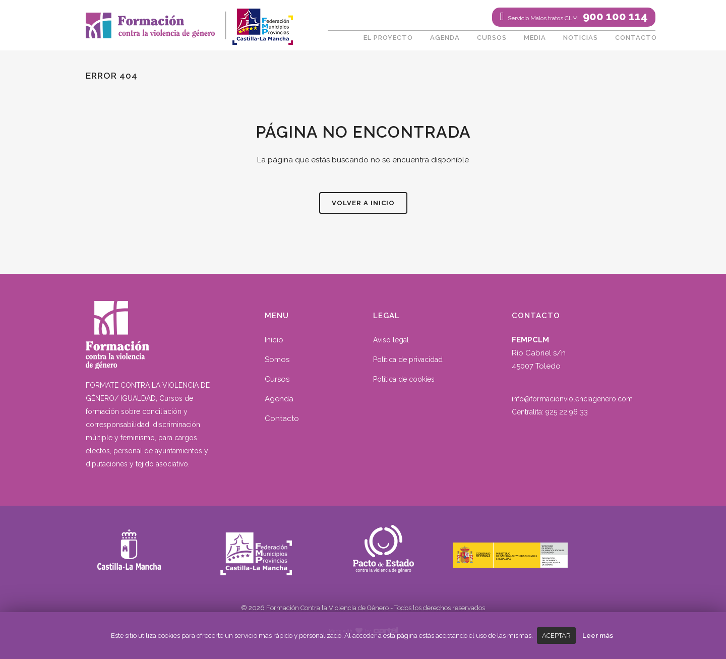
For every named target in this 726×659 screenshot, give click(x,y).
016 (425, 18)
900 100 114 (577, 16)
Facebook (335, 18)
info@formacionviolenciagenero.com (572, 399)
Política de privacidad (408, 359)
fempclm (262, 22)
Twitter (358, 18)
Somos (277, 359)
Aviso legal (391, 340)
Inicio (274, 339)
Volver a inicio (363, 203)
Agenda (279, 398)
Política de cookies (404, 379)
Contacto (282, 418)
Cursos (277, 379)
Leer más (597, 635)
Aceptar (556, 635)
